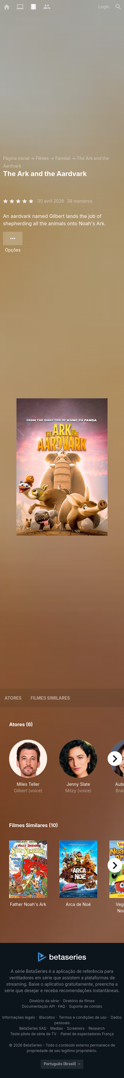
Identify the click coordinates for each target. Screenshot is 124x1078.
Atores (13, 698)
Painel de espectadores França (87, 1034)
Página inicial (16, 158)
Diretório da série (44, 1001)
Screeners (75, 1028)
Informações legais (18, 1017)
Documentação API (38, 1006)
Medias (56, 1028)
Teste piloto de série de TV (33, 1034)
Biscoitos (47, 1017)
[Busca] (118, 6)
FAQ (61, 1006)
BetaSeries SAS (32, 1028)
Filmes (42, 158)
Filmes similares (50, 698)
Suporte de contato (85, 1006)
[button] (28, 767)
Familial (62, 158)
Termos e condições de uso (83, 1017)
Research (96, 1028)
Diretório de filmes (79, 1001)
